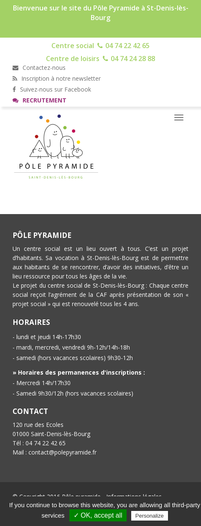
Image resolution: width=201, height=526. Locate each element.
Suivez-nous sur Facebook (52, 89)
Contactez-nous (39, 67)
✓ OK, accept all (98, 515)
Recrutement (39, 100)
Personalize (149, 516)
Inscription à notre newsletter (57, 78)
